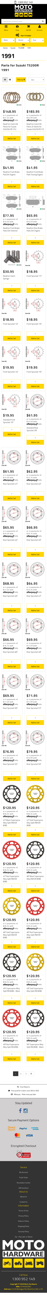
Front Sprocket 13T (34, 323)
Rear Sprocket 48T (10, 652)
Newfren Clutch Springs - (9, 277)
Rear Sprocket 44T (10, 540)
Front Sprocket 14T (10, 371)
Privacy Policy (23, 1215)
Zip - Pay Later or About (23, 1236)
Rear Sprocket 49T (34, 652)
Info (16, 120)
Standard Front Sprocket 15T (9, 421)
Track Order (23, 1177)
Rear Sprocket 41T (10, 483)
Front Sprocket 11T (34, 276)
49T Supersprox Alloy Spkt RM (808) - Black (11, 989)
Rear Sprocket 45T (34, 540)
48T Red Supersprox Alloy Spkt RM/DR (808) (35, 935)
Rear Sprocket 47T (34, 596)
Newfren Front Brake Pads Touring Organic (35, 173)
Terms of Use (23, 1210)
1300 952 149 (25, 2)
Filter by (21, 79)
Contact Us (23, 1202)
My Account (23, 1172)
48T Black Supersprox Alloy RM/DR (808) (35, 877)
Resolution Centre (23, 1182)
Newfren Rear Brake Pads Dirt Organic (35, 229)
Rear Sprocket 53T (34, 764)
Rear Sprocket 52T (10, 764)
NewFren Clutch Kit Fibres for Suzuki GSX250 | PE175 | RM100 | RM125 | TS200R (10, 129)
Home (5, 48)
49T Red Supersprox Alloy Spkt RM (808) (11, 1045)
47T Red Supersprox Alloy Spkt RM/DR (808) (11, 879)
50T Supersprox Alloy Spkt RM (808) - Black (35, 1045)
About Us (23, 1196)
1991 (29, 48)
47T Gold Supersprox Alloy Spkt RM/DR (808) (35, 823)
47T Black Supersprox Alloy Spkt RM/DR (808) (11, 823)
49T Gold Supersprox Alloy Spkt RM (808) (35, 989)
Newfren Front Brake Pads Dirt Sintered (11, 229)
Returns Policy (23, 1221)
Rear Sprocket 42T (34, 483)
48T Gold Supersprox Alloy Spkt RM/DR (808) (11, 935)
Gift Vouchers (24, 1188)
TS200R (21, 48)
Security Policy (23, 1231)
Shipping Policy (23, 1226)
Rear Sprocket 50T (10, 708)
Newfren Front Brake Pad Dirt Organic (11, 173)
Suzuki (13, 48)
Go (23, 44)
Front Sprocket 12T (10, 323)
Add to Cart (12, 138)
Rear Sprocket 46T (10, 596)
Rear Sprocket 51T (34, 708)
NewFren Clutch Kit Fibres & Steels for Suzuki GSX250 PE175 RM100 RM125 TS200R (35, 129)
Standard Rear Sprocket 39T (32, 429)
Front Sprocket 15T (34, 371)
